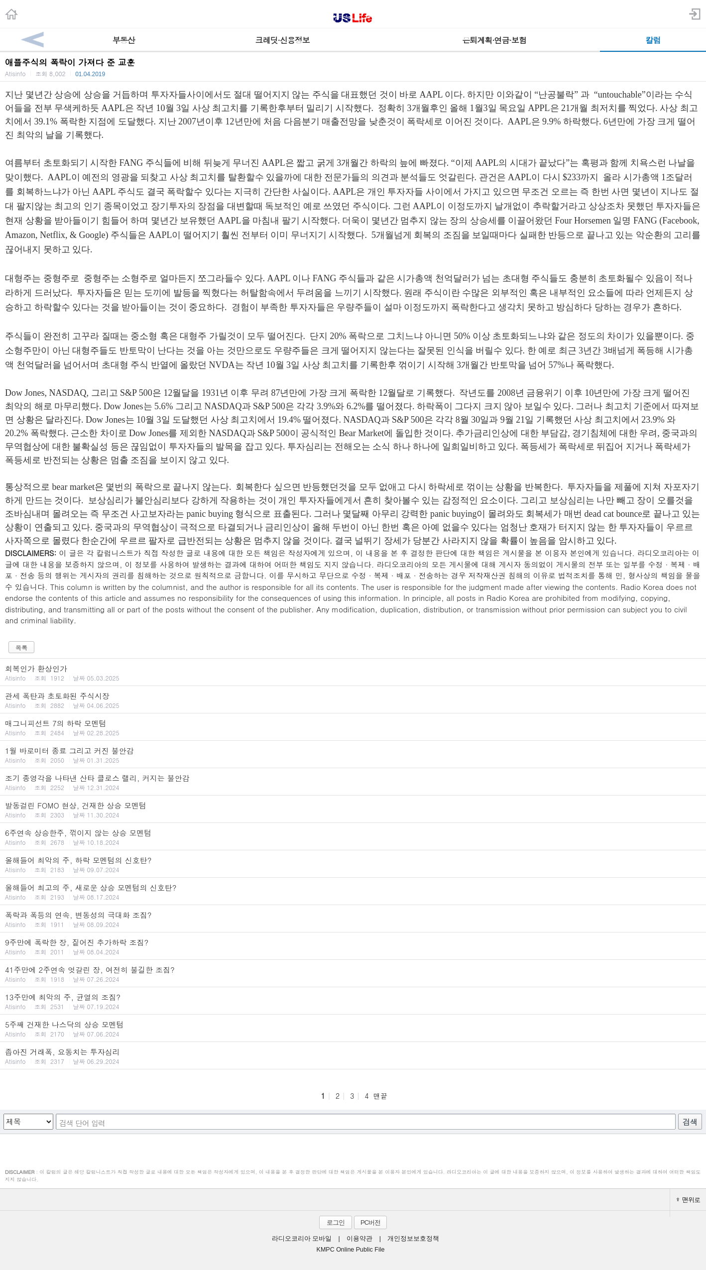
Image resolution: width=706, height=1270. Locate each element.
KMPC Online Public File (351, 1249)
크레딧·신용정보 (282, 40)
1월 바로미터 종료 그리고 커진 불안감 (353, 754)
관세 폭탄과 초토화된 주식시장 (353, 700)
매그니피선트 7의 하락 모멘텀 (353, 727)
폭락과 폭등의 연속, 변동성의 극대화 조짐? (353, 919)
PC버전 (370, 1222)
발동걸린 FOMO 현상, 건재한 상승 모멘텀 (353, 809)
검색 (690, 1122)
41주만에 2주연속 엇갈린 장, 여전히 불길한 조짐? (353, 973)
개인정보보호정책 (413, 1238)
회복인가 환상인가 (353, 672)
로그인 (336, 1222)
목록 (21, 647)
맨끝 (380, 1096)
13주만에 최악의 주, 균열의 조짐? (353, 1001)
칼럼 (653, 40)
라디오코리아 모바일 (302, 1238)
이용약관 (359, 1238)
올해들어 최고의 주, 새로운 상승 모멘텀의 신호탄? (353, 891)
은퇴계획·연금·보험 (494, 40)
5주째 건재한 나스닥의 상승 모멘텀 (353, 1028)
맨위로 (688, 1199)
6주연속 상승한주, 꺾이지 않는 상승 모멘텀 (353, 836)
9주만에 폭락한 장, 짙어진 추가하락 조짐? (353, 946)
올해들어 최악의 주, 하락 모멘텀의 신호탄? (353, 864)
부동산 (124, 40)
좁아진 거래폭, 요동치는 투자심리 (353, 1055)
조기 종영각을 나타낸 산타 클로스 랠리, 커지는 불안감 (353, 782)
